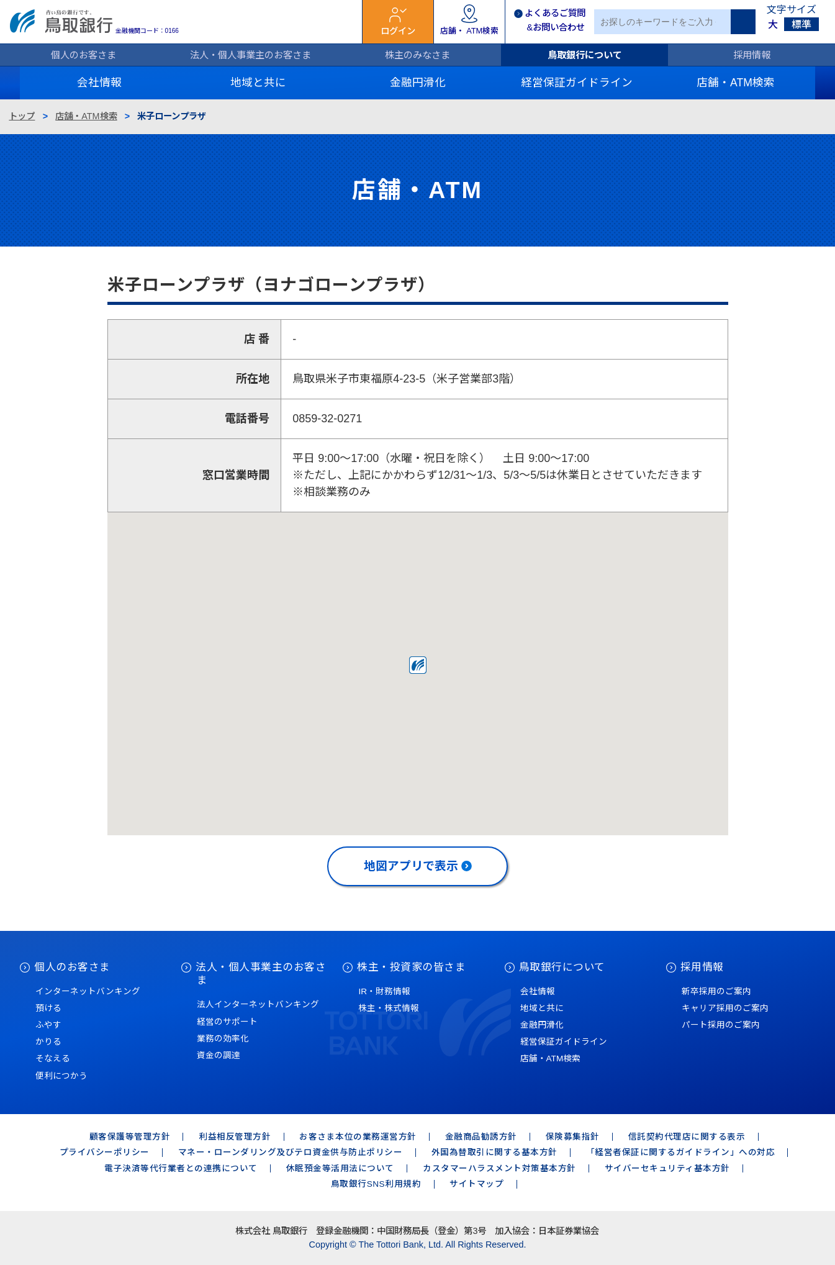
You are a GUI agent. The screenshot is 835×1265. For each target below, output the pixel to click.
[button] (418, 665)
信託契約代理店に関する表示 (687, 1136)
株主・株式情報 (388, 1008)
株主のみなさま (417, 55)
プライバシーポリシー (105, 1152)
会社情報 (537, 991)
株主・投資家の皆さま (411, 967)
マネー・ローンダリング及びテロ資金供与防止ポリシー (290, 1152)
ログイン (398, 31)
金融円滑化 (542, 1025)
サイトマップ (476, 1184)
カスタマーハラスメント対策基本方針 (499, 1168)
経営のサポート (227, 1022)
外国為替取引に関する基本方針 (494, 1152)
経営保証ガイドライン (563, 1041)
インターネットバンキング (87, 991)
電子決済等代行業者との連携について (181, 1168)
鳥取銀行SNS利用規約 (376, 1184)
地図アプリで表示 (411, 866)
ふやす (48, 1025)
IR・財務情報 (384, 991)
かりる (48, 1041)
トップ (22, 116)
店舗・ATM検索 (86, 116)
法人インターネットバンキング (258, 1004)
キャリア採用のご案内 (725, 1008)
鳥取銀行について (585, 55)
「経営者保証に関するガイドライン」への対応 (680, 1152)
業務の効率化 (223, 1038)
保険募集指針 (573, 1136)
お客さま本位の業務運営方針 (358, 1136)
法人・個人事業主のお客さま (250, 55)
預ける (48, 1008)
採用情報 (751, 55)
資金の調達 (218, 1055)
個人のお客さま (83, 55)
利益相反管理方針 (235, 1136)
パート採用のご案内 (721, 1025)
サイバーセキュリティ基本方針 (667, 1168)
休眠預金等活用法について (340, 1168)
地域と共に (542, 1008)
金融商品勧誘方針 (481, 1136)
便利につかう (61, 1076)
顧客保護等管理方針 (130, 1136)
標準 (801, 24)
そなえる (52, 1058)
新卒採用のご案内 (716, 991)
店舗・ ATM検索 (469, 30)
